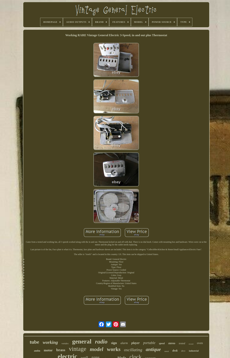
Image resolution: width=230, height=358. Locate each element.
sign (114, 343)
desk (175, 350)
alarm (124, 343)
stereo (171, 343)
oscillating (133, 349)
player (135, 343)
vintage (77, 349)
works (113, 349)
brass (60, 350)
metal (166, 351)
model (96, 349)
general (81, 341)
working (50, 342)
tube (34, 342)
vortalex (64, 343)
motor (48, 350)
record (191, 344)
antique (153, 349)
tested (182, 343)
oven (200, 343)
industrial (194, 350)
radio (101, 341)
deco (183, 351)
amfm (37, 350)
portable (149, 343)
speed (162, 343)
